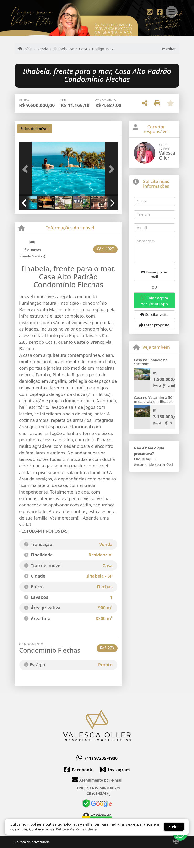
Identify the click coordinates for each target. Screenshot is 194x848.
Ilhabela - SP (63, 48)
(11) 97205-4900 (101, 758)
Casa (83, 48)
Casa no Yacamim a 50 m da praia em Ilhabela (154, 399)
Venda (43, 48)
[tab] (34, 128)
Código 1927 (102, 48)
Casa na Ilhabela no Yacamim (151, 362)
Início (25, 48)
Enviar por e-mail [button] (154, 274)
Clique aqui (144, 459)
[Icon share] (150, 11)
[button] (26, 169)
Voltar (169, 48)
